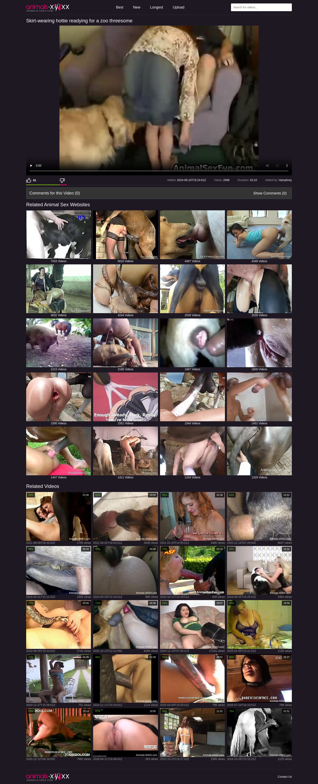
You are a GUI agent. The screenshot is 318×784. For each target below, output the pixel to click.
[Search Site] (288, 7)
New (136, 7)
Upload (178, 7)
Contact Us (285, 776)
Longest (156, 7)
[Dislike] (63, 180)
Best (119, 7)
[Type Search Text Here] (261, 7)
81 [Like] (34, 180)
